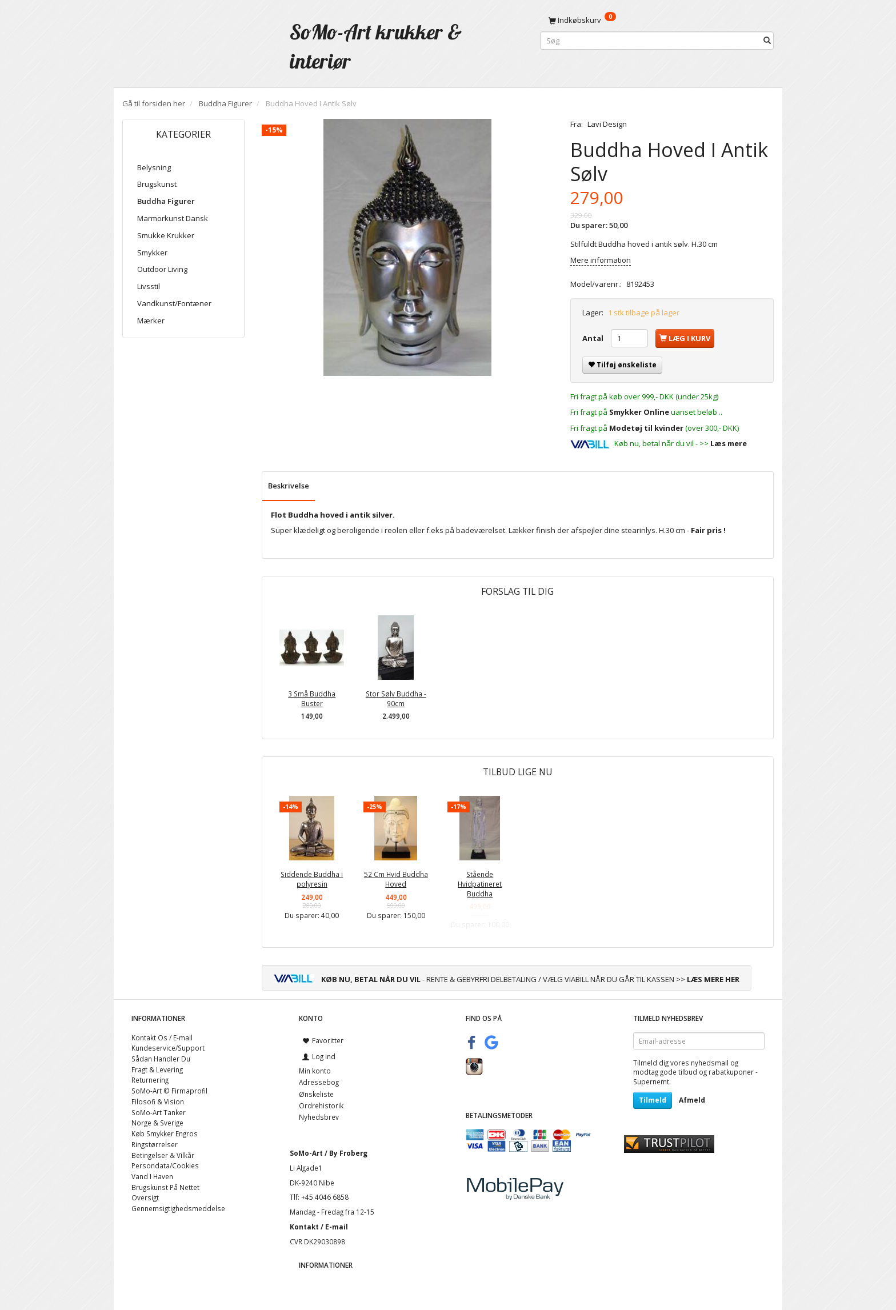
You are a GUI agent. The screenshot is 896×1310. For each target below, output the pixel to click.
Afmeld (692, 1100)
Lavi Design (607, 124)
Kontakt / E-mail (319, 1226)
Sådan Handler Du (160, 1058)
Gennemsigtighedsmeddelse (178, 1208)
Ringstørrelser (154, 1144)
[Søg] (767, 40)
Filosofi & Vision (157, 1101)
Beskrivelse (288, 485)
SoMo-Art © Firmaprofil (169, 1090)
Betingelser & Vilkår (162, 1155)
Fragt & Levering (157, 1069)
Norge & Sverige (157, 1122)
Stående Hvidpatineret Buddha (480, 884)
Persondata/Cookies (165, 1165)
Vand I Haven (152, 1176)
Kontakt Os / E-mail (162, 1037)
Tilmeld (652, 1100)
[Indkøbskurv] (657, 20)
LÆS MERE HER (713, 979)
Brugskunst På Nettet (165, 1187)
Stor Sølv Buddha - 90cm (396, 698)
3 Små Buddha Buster (311, 698)
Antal (593, 338)
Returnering (150, 1079)
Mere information (600, 260)
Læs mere (728, 443)
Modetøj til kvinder (646, 428)
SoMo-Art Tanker (158, 1112)
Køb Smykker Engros (164, 1133)
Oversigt (145, 1197)
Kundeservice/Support (168, 1047)
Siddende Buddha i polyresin (312, 879)
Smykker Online (639, 412)
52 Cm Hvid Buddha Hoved (396, 879)
